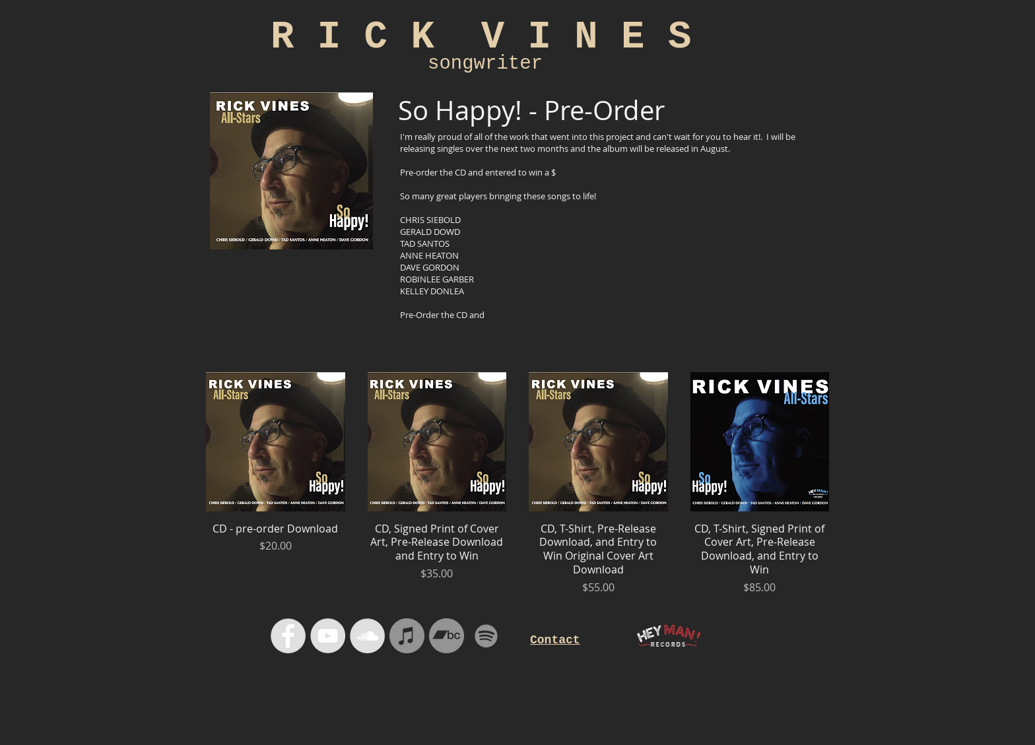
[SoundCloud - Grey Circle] (367, 635)
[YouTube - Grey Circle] (327, 635)
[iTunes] (406, 635)
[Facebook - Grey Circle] (288, 635)
